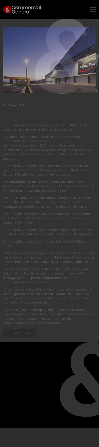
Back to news (20, 333)
